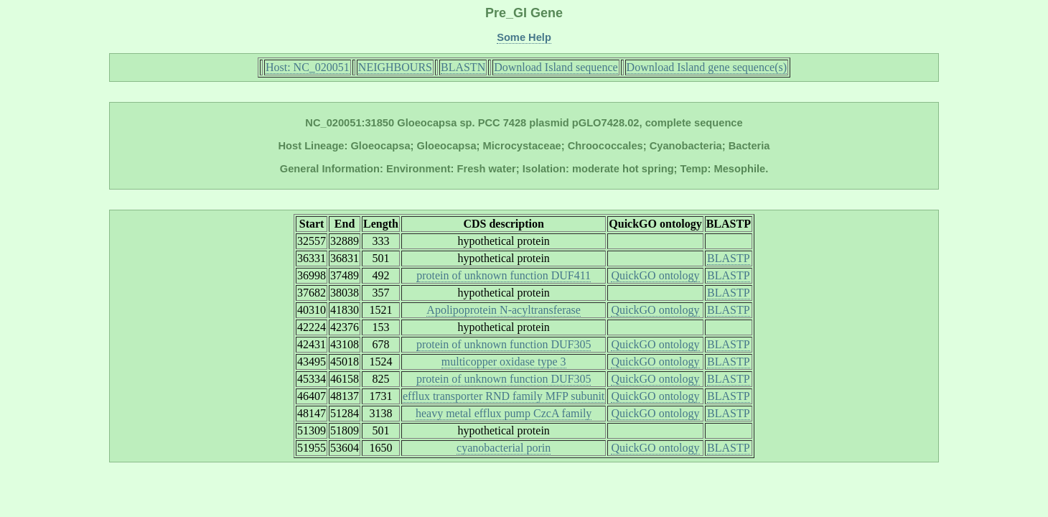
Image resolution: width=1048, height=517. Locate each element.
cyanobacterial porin (504, 448)
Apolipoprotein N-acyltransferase (503, 310)
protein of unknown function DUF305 (503, 344)
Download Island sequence (555, 67)
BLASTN (463, 67)
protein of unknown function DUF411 (503, 275)
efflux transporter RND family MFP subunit (503, 396)
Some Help (524, 37)
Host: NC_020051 (308, 67)
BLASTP (728, 258)
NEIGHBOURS (395, 67)
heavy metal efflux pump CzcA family (503, 413)
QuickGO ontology (655, 275)
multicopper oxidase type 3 (503, 361)
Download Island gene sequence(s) (707, 67)
